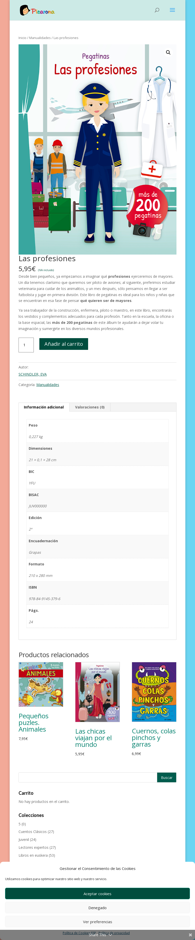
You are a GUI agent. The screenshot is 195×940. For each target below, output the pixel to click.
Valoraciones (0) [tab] (90, 407)
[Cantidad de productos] (26, 345)
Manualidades (40, 37)
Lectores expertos (33, 847)
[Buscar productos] (97, 777)
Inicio (22, 37)
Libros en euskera (33, 855)
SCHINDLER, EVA (33, 374)
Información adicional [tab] (44, 407)
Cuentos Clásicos (33, 831)
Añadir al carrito (63, 343)
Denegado (97, 907)
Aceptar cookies (97, 893)
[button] (168, 52)
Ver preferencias (97, 921)
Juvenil (24, 839)
